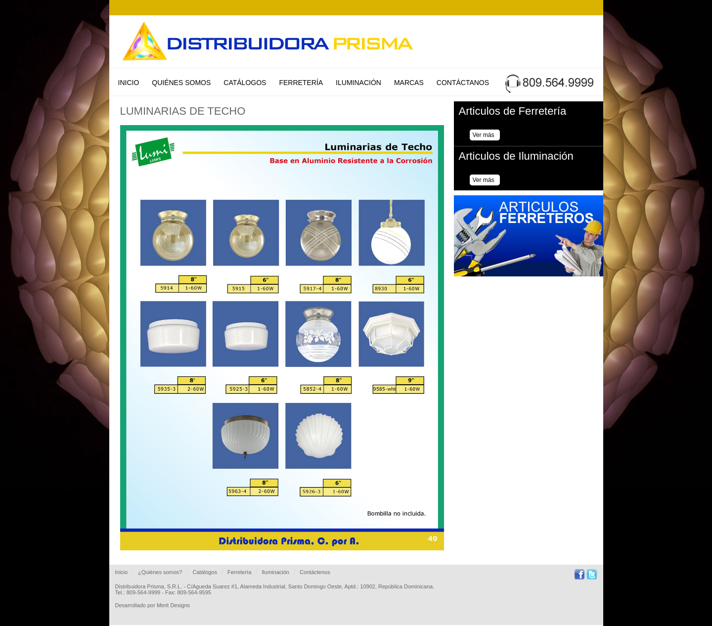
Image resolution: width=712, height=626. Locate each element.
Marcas (409, 83)
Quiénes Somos (181, 83)
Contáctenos (315, 572)
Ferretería (301, 83)
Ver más (483, 135)
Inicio (128, 83)
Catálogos (244, 83)
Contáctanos (463, 83)
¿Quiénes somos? (160, 572)
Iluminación (358, 83)
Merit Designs (173, 605)
